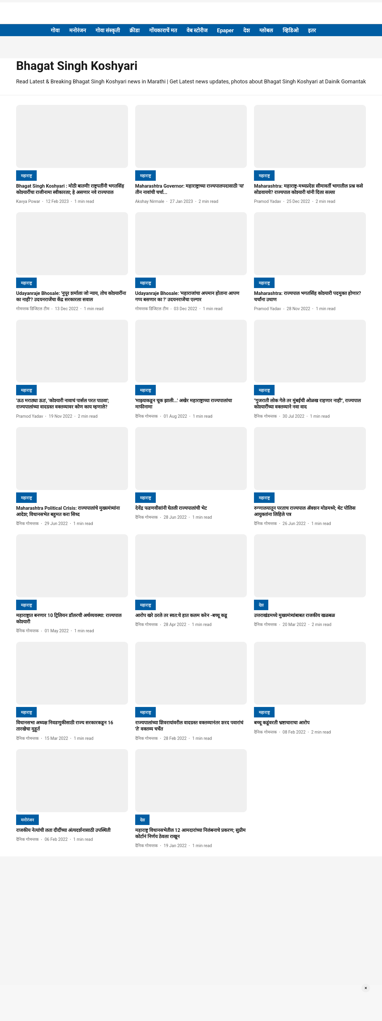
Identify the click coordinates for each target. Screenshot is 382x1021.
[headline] (72, 189)
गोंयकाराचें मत (163, 30)
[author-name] (29, 201)
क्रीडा (135, 30)
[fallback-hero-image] (72, 136)
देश (246, 30)
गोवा (55, 30)
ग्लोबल (266, 30)
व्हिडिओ (290, 30)
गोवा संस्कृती (108, 30)
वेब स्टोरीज (197, 30)
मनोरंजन (77, 30)
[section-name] (26, 175)
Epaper (225, 30)
